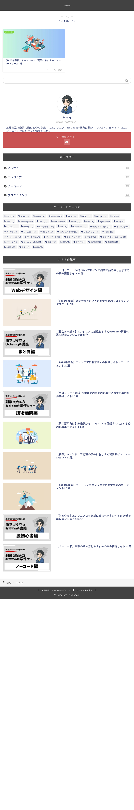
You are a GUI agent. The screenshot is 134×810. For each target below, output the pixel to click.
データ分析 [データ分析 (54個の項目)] (33, 237)
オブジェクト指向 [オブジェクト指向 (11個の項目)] (101, 227)
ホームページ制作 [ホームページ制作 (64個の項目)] (32, 242)
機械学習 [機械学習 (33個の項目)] (96, 242)
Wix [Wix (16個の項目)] (63, 227)
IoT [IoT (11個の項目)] (115, 216)
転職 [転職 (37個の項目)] (39, 247)
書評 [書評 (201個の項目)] (80, 242)
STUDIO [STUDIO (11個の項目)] (11, 227)
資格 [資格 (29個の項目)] (25, 247)
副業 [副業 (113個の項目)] (52, 242)
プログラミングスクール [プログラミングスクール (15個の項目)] (114, 237)
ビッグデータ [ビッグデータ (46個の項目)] (53, 237)
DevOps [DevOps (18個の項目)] (56, 216)
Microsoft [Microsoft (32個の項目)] (59, 222)
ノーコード (69, 186)
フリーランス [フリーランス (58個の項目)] (74, 237)
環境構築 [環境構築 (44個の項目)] (113, 242)
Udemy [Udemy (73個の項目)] (28, 227)
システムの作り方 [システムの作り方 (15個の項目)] (68, 232)
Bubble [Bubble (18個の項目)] (40, 216)
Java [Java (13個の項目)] (10, 222)
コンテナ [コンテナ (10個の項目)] (47, 232)
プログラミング (69, 195)
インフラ (69, 168)
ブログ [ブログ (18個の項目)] (91, 237)
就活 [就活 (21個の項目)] (66, 242)
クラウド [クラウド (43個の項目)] (11, 232)
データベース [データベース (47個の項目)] (13, 237)
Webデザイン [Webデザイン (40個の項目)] (46, 227)
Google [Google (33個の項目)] (101, 216)
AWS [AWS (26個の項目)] (10, 216)
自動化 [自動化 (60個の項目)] (10, 247)
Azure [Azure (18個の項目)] (25, 216)
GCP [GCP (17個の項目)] (86, 216)
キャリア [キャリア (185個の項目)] (123, 227)
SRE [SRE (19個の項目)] (120, 222)
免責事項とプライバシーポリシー (56, 590)
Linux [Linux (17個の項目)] (43, 222)
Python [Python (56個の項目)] (105, 222)
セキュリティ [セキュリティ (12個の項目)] (91, 232)
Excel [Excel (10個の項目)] (72, 216)
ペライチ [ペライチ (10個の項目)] (11, 242)
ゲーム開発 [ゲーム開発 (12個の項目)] (30, 232)
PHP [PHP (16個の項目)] (90, 222)
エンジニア (69, 177)
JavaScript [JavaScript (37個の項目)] (26, 222)
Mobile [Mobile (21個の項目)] (75, 222)
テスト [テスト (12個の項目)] (108, 232)
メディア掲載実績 (85, 590)
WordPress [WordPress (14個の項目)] (79, 227)
